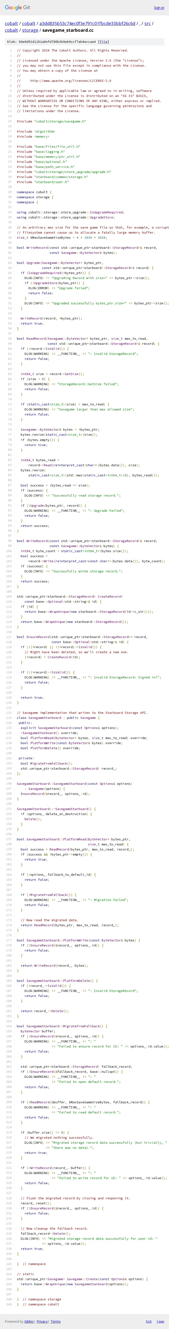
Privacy (42, 1321)
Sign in (159, 7)
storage (30, 30)
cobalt (11, 23)
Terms (56, 1321)
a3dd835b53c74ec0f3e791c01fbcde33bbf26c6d (87, 23)
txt (149, 1321)
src (147, 23)
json (160, 1321)
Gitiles (29, 1321)
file (103, 42)
